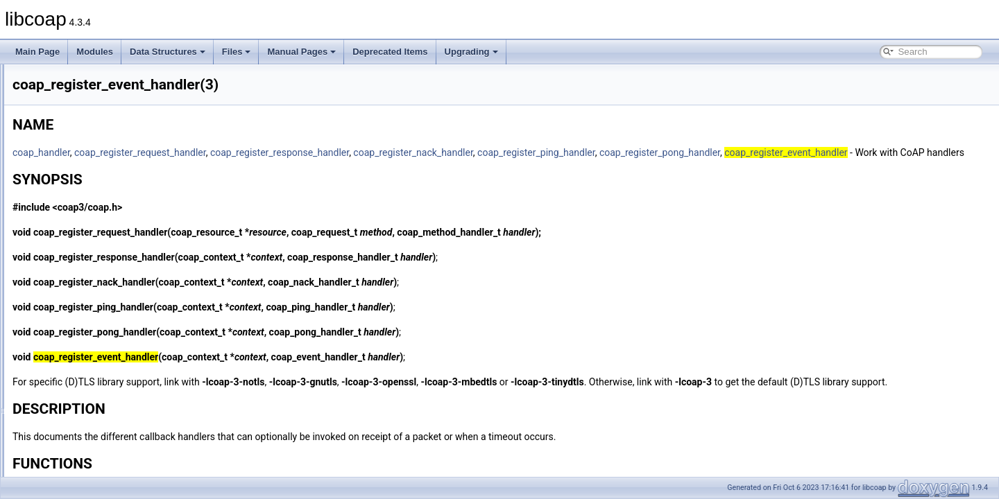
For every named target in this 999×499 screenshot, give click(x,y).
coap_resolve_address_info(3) (101, 399)
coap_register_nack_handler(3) (103, 308)
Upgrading (471, 51)
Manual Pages (301, 51)
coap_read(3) (70, 247)
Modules (94, 51)
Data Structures (167, 51)
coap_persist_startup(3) (89, 155)
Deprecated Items (389, 51)
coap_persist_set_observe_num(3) (110, 140)
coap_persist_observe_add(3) (101, 125)
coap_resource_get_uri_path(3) (104, 414)
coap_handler (215, 152)
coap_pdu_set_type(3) (87, 109)
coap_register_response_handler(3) (112, 369)
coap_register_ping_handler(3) (102, 323)
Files (236, 51)
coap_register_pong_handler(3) (104, 338)
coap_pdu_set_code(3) (88, 79)
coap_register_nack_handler (586, 152)
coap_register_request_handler (313, 152)
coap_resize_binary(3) (87, 384)
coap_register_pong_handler (833, 152)
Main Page (37, 51)
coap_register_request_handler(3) (108, 353)
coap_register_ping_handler (710, 152)
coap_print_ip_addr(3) (86, 216)
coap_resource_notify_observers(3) (111, 460)
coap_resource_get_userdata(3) (105, 430)
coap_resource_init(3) (86, 445)
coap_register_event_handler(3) (105, 277)
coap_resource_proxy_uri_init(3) (105, 475)
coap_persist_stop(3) (84, 170)
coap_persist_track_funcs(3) (98, 186)
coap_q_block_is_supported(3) (103, 231)
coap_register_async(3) (89, 262)
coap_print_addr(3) (81, 201)
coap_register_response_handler (453, 152)
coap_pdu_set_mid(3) (86, 94)
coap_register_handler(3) (92, 292)
